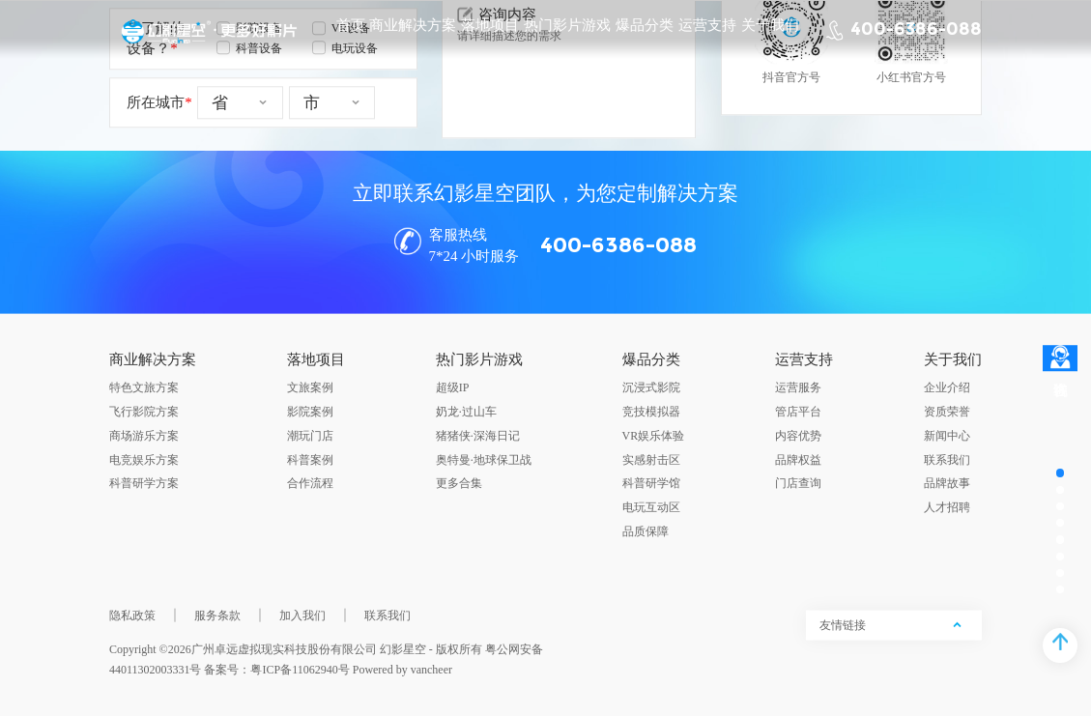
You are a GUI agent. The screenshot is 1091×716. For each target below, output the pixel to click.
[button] (531, 653)
